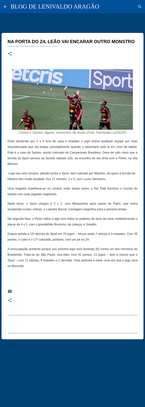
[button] (10, 53)
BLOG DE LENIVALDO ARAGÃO (55, 6)
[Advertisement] (72, 371)
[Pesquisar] (139, 6)
